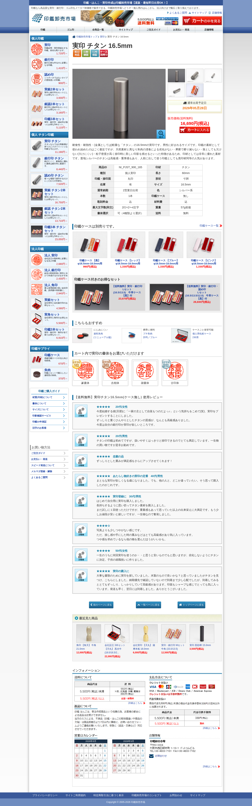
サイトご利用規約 (76, 795)
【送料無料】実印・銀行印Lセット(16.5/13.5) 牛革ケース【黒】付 (127, 291)
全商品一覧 (98, 29)
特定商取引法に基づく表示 (108, 795)
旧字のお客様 (39, 428)
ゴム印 (70, 29)
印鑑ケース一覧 (209, 225)
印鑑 (43, 29)
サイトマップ (199, 12)
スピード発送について (42, 465)
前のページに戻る (102, 604)
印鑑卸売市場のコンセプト (147, 795)
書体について (39, 403)
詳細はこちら (135, 703)
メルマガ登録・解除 (41, 471)
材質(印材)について (42, 397)
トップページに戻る (193, 604)
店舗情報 (217, 12)
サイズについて (40, 409)
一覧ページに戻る (150, 604)
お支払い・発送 (181, 29)
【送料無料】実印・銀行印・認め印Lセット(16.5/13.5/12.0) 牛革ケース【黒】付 (202, 292)
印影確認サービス (41, 416)
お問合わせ (176, 795)
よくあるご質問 (178, 12)
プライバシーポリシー (45, 795)
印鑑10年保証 (39, 422)
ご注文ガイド (154, 29)
